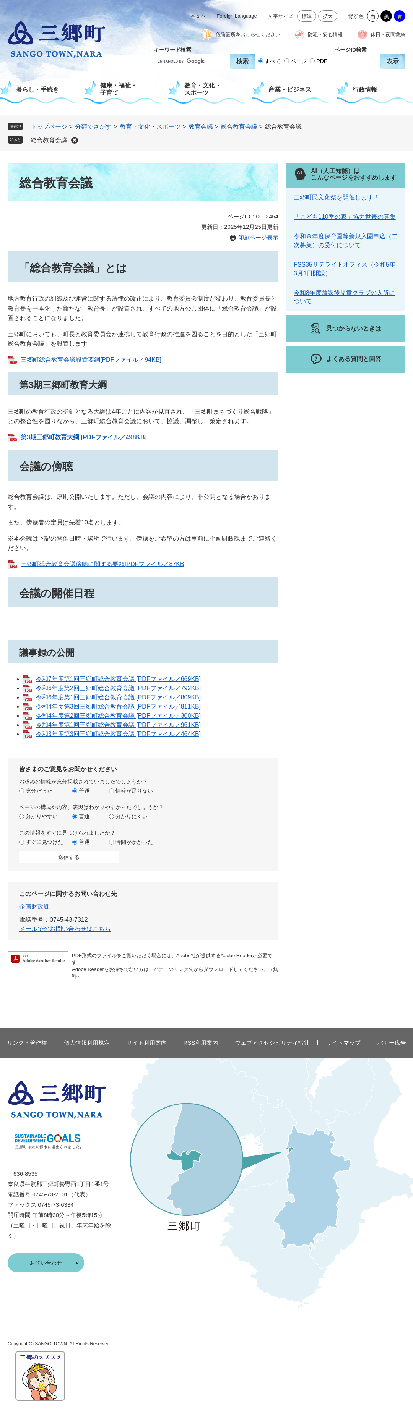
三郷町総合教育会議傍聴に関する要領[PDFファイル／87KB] (103, 564)
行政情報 (365, 89)
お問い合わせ (46, 1263)
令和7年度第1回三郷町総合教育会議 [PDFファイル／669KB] (118, 679)
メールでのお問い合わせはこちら (65, 929)
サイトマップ (343, 1042)
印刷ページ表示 (258, 237)
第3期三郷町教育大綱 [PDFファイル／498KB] (84, 437)
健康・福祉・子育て (118, 89)
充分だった (39, 791)
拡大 (328, 16)
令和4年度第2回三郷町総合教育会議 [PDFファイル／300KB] (118, 715)
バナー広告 (391, 1042)
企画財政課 (34, 906)
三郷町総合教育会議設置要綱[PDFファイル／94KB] (91, 359)
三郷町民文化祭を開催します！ (336, 197)
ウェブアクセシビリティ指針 (272, 1042)
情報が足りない (134, 791)
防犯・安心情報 (325, 34)
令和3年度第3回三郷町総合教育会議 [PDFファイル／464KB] (118, 734)
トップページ (49, 126)
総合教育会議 (239, 126)
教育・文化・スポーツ (202, 89)
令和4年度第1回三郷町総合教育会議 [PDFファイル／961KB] (118, 725)
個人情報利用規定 (87, 1042)
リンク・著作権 (27, 1042)
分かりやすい (42, 816)
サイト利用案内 (147, 1042)
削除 (74, 140)
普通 (84, 791)
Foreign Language (236, 16)
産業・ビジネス (289, 89)
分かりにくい (131, 816)
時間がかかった (134, 842)
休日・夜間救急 (388, 34)
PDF (321, 61)
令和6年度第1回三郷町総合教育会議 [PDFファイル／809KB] (118, 697)
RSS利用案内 (201, 1042)
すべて (273, 61)
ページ (299, 61)
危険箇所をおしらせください (248, 34)
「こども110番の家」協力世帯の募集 (345, 217)
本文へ (198, 16)
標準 (307, 16)
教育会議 (201, 126)
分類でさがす (93, 126)
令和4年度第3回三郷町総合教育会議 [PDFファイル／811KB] (118, 706)
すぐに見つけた (44, 842)
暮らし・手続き (37, 89)
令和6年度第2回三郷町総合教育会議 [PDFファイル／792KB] (118, 688)
